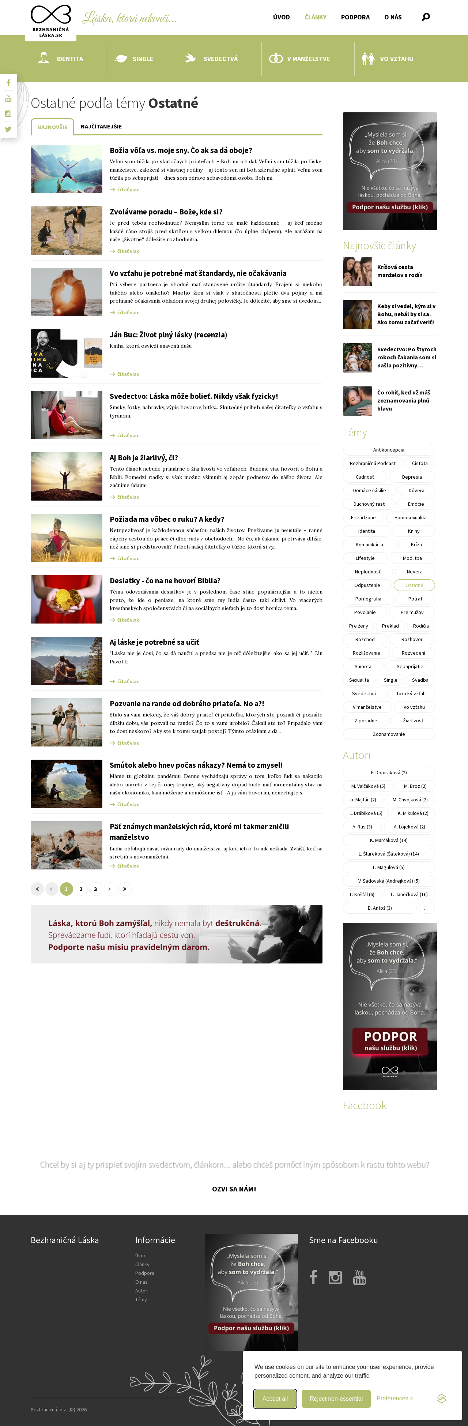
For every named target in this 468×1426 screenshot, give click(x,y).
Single (134, 59)
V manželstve (299, 59)
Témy (141, 1299)
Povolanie (365, 612)
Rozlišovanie (366, 653)
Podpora (355, 17)
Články (316, 17)
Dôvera (416, 490)
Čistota (420, 463)
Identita (60, 59)
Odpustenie (367, 585)
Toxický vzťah (411, 693)
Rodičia (421, 625)
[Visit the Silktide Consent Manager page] (441, 1399)
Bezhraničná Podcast (373, 463)
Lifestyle (365, 558)
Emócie (416, 504)
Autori (141, 1290)
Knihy (414, 531)
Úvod (281, 17)
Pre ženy (358, 625)
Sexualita (359, 680)
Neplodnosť (368, 571)
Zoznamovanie (389, 734)
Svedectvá (211, 59)
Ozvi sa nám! (234, 1188)
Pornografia (368, 598)
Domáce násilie (369, 490)
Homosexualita (411, 517)
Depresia (412, 477)
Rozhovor (412, 639)
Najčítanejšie (101, 126)
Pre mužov (412, 612)
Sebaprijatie (410, 666)
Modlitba (412, 558)
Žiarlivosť (413, 720)
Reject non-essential (336, 1399)
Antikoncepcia (388, 449)
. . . (427, 908)
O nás (393, 17)
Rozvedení (413, 653)
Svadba (420, 680)
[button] (426, 16)
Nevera (415, 571)
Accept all (275, 1399)
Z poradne (366, 720)
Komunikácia (369, 544)
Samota (363, 666)
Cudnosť (365, 477)
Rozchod (365, 639)
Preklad (390, 625)
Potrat (415, 598)
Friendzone (363, 517)
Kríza (416, 544)
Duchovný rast (369, 504)
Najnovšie (52, 127)
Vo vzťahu (388, 59)
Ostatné (414, 585)
